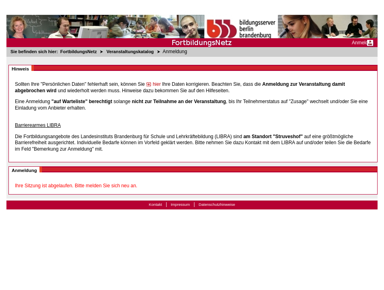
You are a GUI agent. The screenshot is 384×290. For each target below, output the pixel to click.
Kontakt (155, 204)
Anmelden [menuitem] (363, 43)
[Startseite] (192, 23)
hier (153, 84)
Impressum (180, 204)
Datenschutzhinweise (216, 204)
